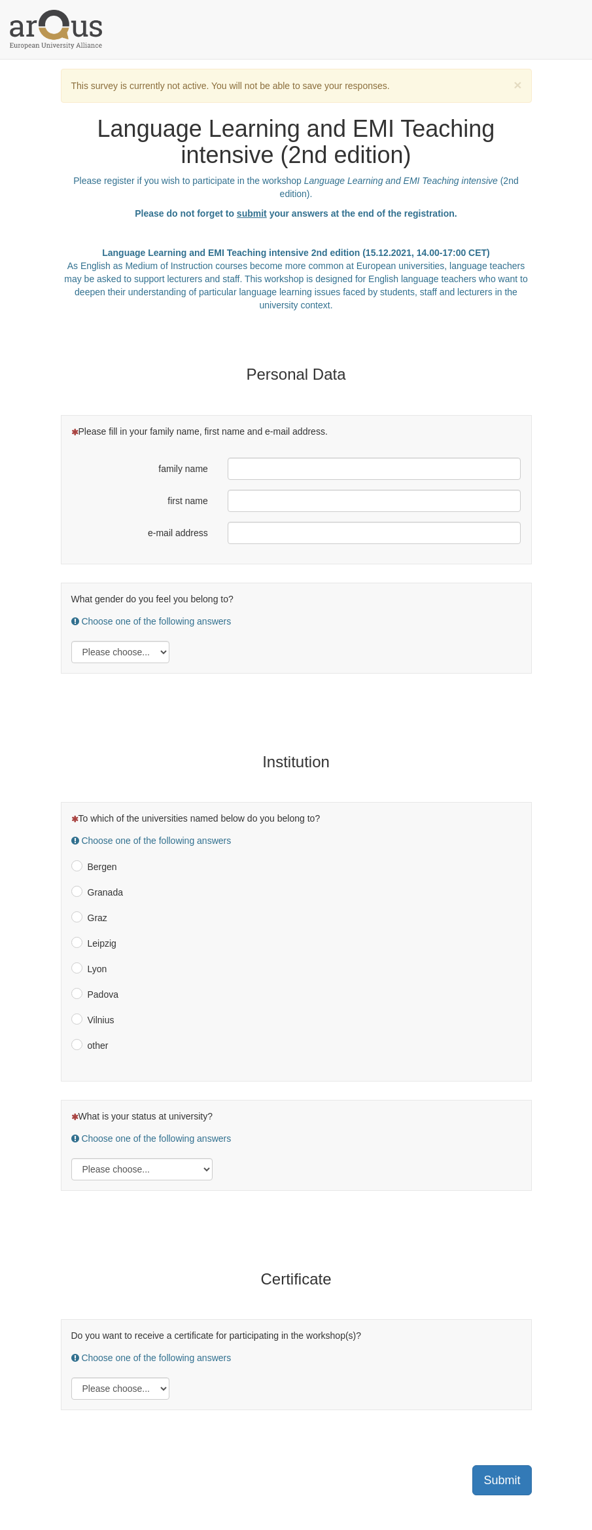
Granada (105, 892)
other (98, 1045)
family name (182, 469)
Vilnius (101, 1020)
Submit (501, 1480)
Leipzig (102, 943)
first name (187, 501)
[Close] (517, 85)
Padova (103, 994)
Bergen (102, 867)
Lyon (97, 969)
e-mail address (178, 533)
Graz (97, 918)
